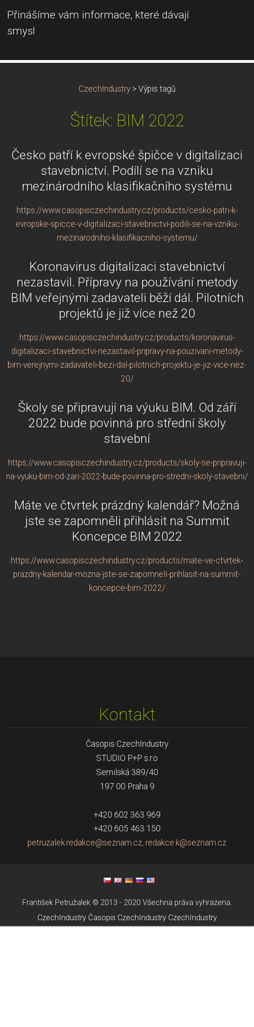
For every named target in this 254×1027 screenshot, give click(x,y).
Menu (228, 21)
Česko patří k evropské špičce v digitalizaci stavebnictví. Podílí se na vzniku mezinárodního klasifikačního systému (127, 271)
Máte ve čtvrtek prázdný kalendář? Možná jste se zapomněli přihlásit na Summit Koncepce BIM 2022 (127, 622)
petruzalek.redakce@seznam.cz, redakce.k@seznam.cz (127, 944)
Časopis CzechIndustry (127, 1018)
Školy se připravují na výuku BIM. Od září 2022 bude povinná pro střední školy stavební (127, 524)
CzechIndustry (104, 190)
